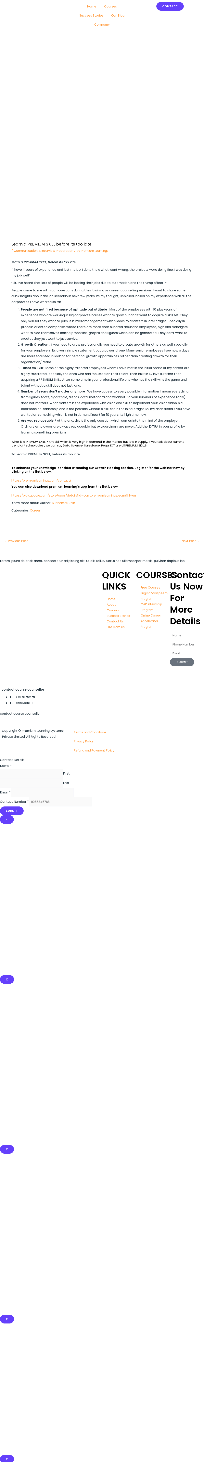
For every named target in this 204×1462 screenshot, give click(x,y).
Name (6, 766)
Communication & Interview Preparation (45, 250)
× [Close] (7, 822)
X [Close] (7, 982)
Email (5, 794)
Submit (12, 814)
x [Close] (7, 1152)
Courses (110, 6)
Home (91, 6)
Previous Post (16, 541)
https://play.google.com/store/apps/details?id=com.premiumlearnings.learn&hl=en (77, 495)
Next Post (190, 541)
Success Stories (91, 15)
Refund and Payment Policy (95, 751)
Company (102, 24)
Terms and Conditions (91, 732)
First (70, 774)
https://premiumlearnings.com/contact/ (43, 480)
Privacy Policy (84, 741)
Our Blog (117, 15)
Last (70, 784)
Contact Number (14, 804)
